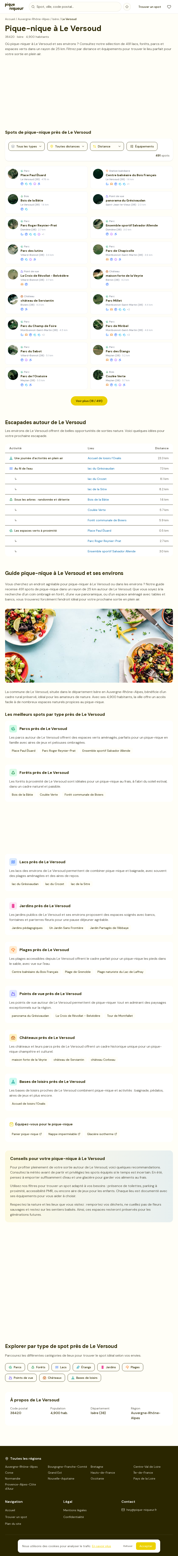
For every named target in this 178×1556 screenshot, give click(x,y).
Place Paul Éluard (99, 530)
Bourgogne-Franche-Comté (67, 1467)
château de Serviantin (69, 1060)
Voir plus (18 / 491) (89, 401)
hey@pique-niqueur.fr (139, 1510)
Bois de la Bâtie (98, 499)
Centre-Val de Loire (147, 1467)
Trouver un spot (149, 7)
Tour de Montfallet (120, 1016)
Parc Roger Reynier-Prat (104, 541)
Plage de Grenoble (78, 972)
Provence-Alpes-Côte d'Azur (20, 1486)
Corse (9, 1472)
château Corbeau (103, 1060)
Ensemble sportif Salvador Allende (112, 551)
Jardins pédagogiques (27, 928)
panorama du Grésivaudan (30, 1016)
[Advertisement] (89, 93)
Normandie (12, 1478)
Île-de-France (143, 1472)
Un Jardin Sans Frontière (66, 928)
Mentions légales (75, 1510)
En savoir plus (101, 1546)
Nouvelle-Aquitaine (61, 1478)
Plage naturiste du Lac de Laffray (120, 972)
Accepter (145, 1546)
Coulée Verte (97, 510)
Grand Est (55, 1472)
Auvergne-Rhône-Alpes (21, 1467)
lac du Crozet (97, 479)
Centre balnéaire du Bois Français (35, 972)
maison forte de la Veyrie (29, 1060)
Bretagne (97, 1467)
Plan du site (13, 1524)
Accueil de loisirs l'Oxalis (104, 458)
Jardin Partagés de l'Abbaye (109, 928)
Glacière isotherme (102, 1134)
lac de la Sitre (97, 489)
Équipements (142, 146)
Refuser (128, 1546)
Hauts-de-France (103, 1472)
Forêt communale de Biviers (107, 520)
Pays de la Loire (144, 1478)
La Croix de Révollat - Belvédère (78, 1016)
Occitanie (97, 1478)
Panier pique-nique (27, 1134)
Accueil (10, 1510)
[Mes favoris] (169, 7)
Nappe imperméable (64, 1134)
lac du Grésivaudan (101, 468)
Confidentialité (73, 1517)
